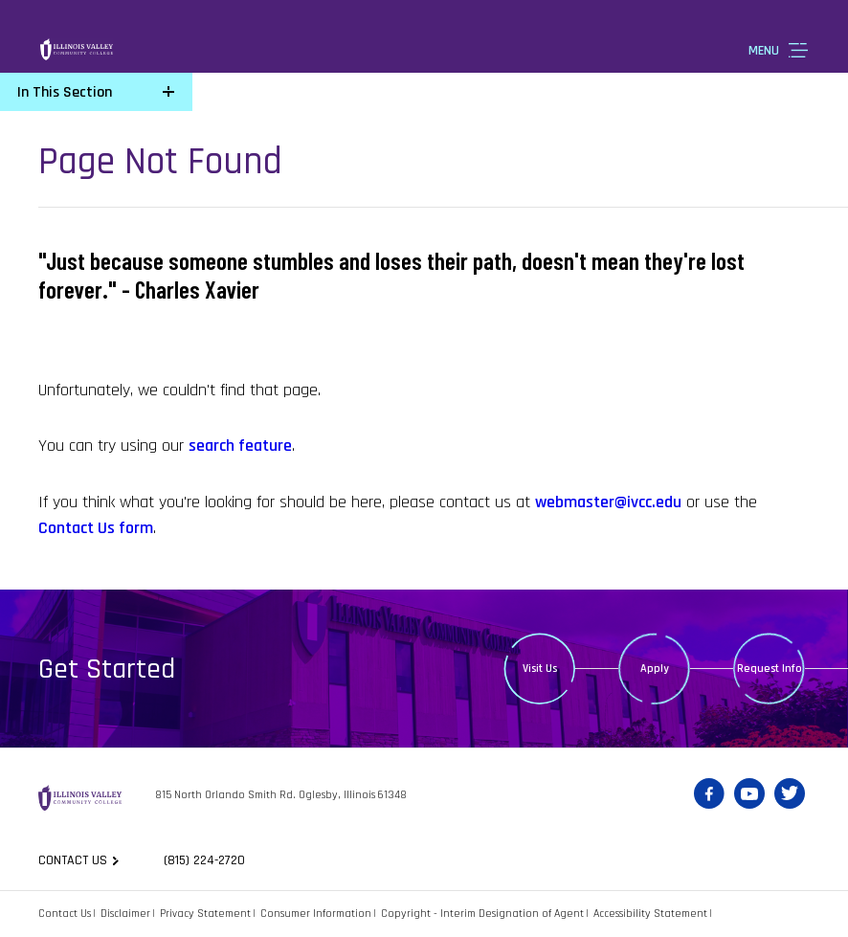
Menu (763, 50)
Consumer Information (315, 913)
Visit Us (540, 668)
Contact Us (64, 913)
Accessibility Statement (650, 913)
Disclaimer (125, 913)
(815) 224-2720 (204, 860)
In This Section (64, 92)
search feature (240, 446)
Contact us (72, 860)
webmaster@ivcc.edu (608, 502)
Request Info (769, 668)
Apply (654, 668)
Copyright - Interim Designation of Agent (482, 913)
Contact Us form (95, 528)
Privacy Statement (205, 913)
